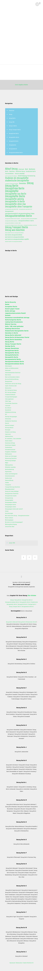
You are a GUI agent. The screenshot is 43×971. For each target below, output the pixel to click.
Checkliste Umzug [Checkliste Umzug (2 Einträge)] (20, 171)
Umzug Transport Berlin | (15, 607)
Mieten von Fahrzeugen (11, 456)
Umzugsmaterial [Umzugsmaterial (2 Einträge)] (9, 211)
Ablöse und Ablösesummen (11, 368)
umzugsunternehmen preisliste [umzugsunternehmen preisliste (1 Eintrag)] (30, 225)
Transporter (8, 485)
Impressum (8, 434)
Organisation (8, 472)
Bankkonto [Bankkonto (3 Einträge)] (32, 169)
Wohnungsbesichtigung (11, 524)
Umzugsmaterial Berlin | (28, 607)
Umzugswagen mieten (10, 507)
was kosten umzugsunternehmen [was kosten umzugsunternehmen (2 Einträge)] (13, 235)
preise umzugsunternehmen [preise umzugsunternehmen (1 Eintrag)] (11, 176)
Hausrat (7, 423)
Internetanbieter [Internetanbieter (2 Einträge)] (9, 174)
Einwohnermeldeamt (10, 395)
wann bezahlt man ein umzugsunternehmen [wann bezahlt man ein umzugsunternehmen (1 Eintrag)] (14, 233)
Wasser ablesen (9, 518)
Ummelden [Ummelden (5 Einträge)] (22, 183)
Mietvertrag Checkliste (11, 458)
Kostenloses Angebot (10, 445)
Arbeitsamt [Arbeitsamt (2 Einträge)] (21, 169)
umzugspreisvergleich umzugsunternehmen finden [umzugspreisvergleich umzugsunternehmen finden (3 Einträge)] (20, 214)
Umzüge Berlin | (32, 604)
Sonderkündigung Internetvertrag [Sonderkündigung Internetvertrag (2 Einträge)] (26, 176)
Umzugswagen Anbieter (11, 502)
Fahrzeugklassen (9, 399)
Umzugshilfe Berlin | (23, 604)
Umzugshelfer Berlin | (25, 602)
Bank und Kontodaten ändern (12, 377)
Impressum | (13, 963)
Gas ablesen (8, 408)
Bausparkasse (8, 381)
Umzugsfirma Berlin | (27, 600)
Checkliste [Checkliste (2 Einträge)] (12, 171)
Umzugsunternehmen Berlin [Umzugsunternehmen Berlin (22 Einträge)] (18, 216)
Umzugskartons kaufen (11, 496)
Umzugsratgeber (9, 500)
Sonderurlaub (8, 478)
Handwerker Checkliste (11, 421)
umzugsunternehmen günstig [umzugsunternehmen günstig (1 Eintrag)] (11, 221)
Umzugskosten (12, 145)
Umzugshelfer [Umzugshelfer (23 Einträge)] (12, 191)
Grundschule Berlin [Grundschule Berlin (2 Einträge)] (31, 171)
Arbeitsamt (8, 370)
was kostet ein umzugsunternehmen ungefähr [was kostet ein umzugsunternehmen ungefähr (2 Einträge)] (17, 239)
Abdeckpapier (8, 366)
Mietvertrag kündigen (10, 461)
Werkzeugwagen (9, 520)
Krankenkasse (8, 447)
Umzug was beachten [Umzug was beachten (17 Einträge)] (15, 230)
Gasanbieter (8, 410)
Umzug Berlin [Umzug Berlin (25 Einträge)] (11, 186)
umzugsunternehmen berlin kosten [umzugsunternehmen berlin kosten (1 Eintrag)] (12, 219)
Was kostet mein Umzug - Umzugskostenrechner (17, 516)
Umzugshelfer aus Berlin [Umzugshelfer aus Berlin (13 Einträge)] (15, 194)
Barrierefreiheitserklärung (11, 379)
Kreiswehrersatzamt (10, 450)
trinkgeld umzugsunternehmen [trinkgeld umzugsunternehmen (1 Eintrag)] (11, 184)
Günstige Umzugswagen (11, 417)
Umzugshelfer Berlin (14, 137)
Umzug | (12, 600)
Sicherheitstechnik (10, 476)
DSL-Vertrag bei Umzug (11, 390)
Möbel (6, 463)
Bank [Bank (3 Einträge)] (26, 169)
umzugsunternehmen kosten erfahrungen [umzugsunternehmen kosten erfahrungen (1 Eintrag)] (14, 225)
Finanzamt (7, 406)
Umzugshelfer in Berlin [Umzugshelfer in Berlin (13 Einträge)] (15, 202)
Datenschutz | (19, 963)
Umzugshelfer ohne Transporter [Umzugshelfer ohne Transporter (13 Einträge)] (18, 207)
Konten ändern (8, 441)
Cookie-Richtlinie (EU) (11, 386)
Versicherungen (9, 513)
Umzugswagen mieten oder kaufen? (14, 509)
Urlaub (6, 511)
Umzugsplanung (9, 498)
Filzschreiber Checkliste (11, 403)
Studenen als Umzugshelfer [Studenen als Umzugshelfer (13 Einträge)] (17, 178)
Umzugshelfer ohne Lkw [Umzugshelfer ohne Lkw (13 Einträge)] (15, 204)
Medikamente (8, 454)
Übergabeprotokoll (9, 489)
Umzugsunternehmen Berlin (16, 153)
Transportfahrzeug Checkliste (12, 487)
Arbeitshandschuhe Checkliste (12, 373)
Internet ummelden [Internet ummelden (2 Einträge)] (20, 174)
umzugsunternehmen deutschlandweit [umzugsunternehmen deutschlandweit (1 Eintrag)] (29, 219)
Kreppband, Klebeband (10, 452)
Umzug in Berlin (13, 126)
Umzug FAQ (11, 122)
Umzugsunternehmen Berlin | (12, 602)
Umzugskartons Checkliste (11, 494)
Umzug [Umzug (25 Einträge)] (30, 183)
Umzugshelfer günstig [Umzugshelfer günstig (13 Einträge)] (14, 199)
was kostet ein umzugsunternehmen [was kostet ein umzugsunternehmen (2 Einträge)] (14, 237)
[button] (37, 4)
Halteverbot (8, 419)
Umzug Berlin (12, 118)
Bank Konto (8, 375)
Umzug (10, 114)
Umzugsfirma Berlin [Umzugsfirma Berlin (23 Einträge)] (14, 189)
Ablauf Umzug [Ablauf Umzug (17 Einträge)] (11, 169)
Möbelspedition (9, 465)
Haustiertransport (9, 425)
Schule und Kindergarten (11, 474)
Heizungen (7, 430)
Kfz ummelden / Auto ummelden (13, 439)
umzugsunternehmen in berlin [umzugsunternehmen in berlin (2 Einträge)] (26, 221)
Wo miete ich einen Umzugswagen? (14, 522)
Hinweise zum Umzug (10, 432)
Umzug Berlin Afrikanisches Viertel (27, 622)
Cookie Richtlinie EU (28, 963)
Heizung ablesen (9, 428)
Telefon (7, 483)
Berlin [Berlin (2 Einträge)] (6, 171)
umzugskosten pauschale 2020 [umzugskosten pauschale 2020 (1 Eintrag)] (11, 209)
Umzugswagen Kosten (10, 505)
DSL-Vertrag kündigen (10, 392)
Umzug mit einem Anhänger (12, 491)
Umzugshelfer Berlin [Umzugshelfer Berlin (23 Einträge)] (15, 196)
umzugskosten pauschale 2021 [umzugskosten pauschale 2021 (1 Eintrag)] (25, 209)
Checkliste (11, 111)
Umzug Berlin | (18, 600)
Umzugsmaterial (13, 149)
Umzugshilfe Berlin (13, 141)
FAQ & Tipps (8, 401)
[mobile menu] (40, 3)
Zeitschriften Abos (9, 527)
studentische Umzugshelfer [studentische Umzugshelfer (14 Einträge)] (17, 181)
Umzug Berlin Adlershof (12, 622)
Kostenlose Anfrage (10, 443)
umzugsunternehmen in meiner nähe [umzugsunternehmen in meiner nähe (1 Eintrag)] (13, 223)
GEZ (6, 414)
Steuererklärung (9, 480)
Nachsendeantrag (9, 469)
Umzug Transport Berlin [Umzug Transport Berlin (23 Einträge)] (16, 227)
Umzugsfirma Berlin (14, 134)
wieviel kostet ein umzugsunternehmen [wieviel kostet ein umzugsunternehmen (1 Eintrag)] (13, 241)
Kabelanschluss (9, 436)
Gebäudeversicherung (10, 412)
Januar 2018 (12, 543)
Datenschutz (8, 388)
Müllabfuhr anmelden (10, 467)
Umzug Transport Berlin (15, 130)
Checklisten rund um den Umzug (13, 384)
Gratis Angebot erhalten (21, 85)
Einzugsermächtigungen (11, 397)
